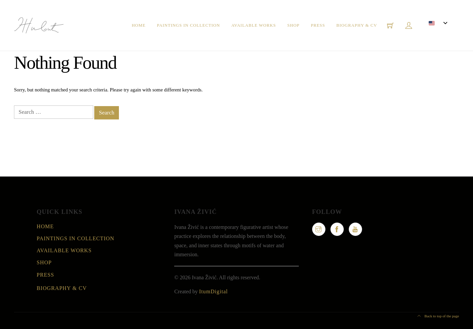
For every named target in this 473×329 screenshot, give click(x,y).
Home (139, 25)
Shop (293, 25)
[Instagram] (318, 229)
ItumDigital (213, 291)
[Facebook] (337, 229)
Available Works (253, 25)
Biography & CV (356, 25)
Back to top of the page (438, 316)
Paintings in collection (188, 25)
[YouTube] (355, 229)
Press (318, 25)
